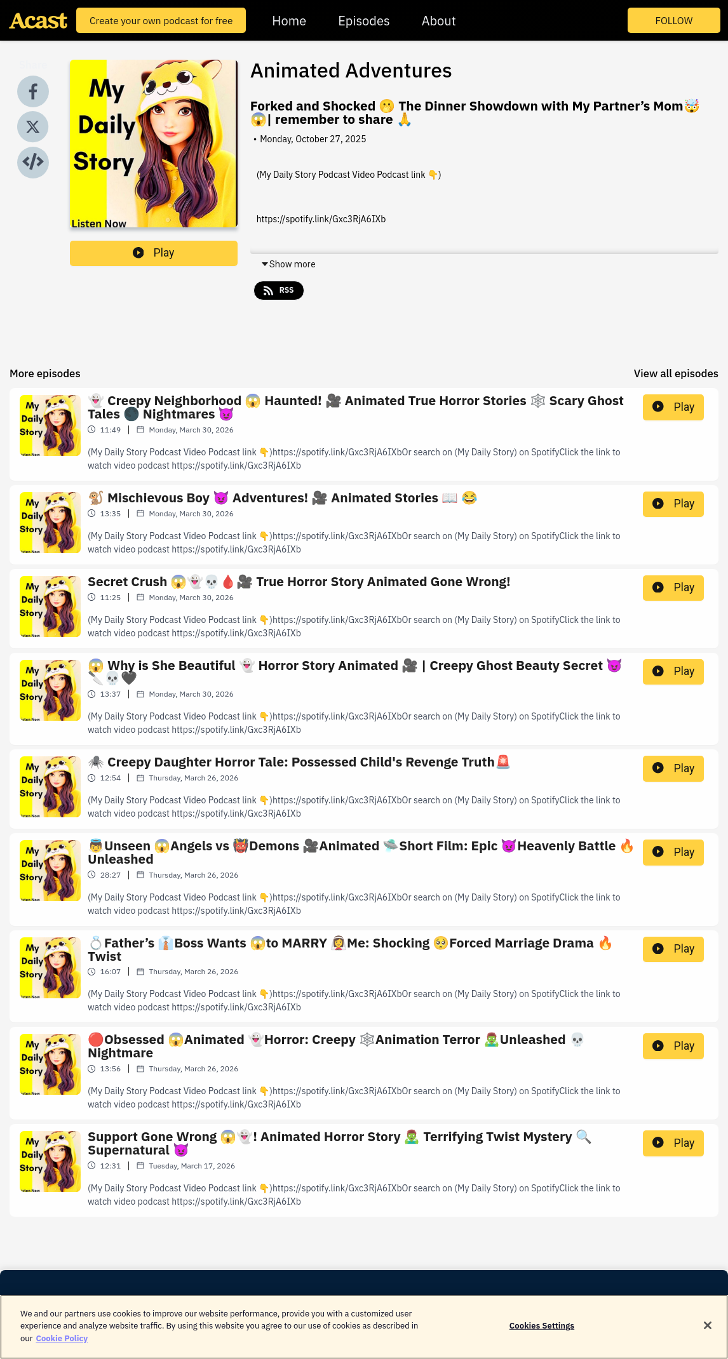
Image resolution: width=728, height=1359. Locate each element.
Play (154, 252)
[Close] (708, 1335)
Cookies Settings (541, 1335)
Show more (288, 264)
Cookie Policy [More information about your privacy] (62, 1347)
